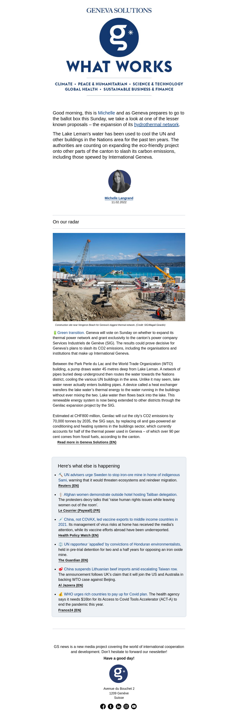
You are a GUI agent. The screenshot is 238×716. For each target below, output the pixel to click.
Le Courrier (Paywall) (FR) (79, 510)
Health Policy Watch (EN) (78, 535)
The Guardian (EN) (73, 560)
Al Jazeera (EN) (70, 585)
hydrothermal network (156, 124)
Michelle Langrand (119, 198)
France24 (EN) (69, 610)
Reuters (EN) (68, 485)
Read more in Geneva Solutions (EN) (86, 442)
